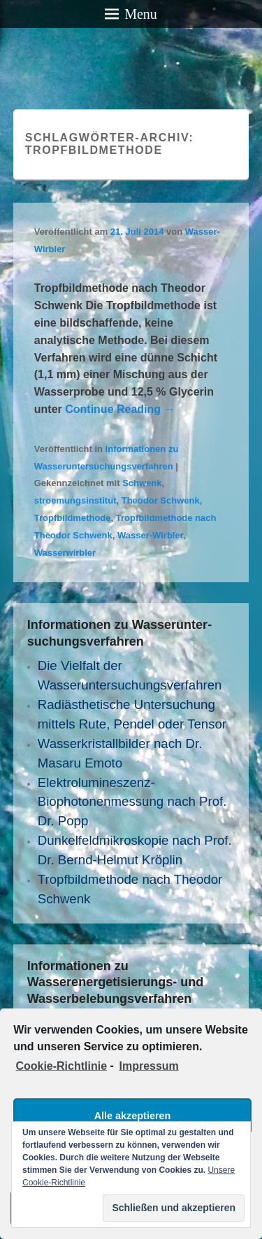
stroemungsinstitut (75, 500)
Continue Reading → (120, 409)
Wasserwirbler (65, 552)
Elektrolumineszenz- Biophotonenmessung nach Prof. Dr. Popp (132, 802)
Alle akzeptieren (132, 1115)
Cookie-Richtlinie (61, 1066)
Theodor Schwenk (161, 500)
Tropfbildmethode (72, 518)
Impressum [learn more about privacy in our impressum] (148, 1066)
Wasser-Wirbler (150, 535)
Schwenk (141, 483)
